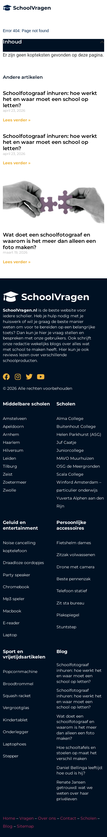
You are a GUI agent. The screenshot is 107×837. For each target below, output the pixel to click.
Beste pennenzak (73, 578)
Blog (61, 651)
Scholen (88, 818)
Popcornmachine (20, 671)
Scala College (69, 474)
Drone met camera (75, 566)
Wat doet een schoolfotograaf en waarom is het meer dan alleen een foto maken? (49, 241)
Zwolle (9, 490)
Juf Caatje (66, 442)
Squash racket (17, 695)
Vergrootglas (16, 707)
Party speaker (16, 574)
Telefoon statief (71, 590)
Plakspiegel (67, 615)
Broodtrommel (18, 683)
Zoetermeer (15, 482)
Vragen (26, 818)
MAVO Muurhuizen (75, 458)
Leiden (9, 458)
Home (9, 818)
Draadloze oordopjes (23, 562)
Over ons (47, 818)
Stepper (11, 756)
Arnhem (11, 434)
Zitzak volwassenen (75, 554)
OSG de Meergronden (78, 466)
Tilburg (10, 466)
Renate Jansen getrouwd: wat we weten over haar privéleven (74, 790)
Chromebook (16, 586)
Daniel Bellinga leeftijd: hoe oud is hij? (79, 770)
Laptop (10, 634)
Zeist (8, 474)
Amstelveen (15, 418)
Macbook (12, 611)
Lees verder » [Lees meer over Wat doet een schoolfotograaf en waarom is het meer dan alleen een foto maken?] (17, 261)
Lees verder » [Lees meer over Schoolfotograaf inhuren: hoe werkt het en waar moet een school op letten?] (17, 120)
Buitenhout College (76, 426)
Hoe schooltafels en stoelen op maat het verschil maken (76, 753)
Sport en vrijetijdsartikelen (24, 654)
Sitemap (25, 826)
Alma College (69, 418)
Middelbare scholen (26, 404)
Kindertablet (15, 719)
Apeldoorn (13, 426)
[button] (102, 42)
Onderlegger (16, 731)
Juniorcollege (70, 450)
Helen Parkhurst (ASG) (78, 434)
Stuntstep (66, 626)
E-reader (11, 622)
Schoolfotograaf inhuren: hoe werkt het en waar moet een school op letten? (50, 99)
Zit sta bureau (70, 603)
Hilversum (13, 450)
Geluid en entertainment (20, 525)
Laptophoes (14, 744)
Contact (68, 818)
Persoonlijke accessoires (71, 525)
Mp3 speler (14, 598)
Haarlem (11, 442)
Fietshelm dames (73, 542)
